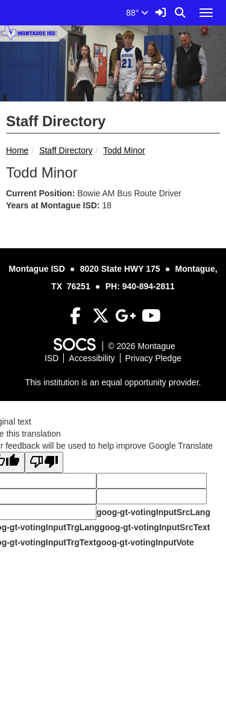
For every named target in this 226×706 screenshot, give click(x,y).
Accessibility (92, 358)
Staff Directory (65, 150)
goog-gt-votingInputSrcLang (153, 512)
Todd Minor (124, 150)
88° (137, 13)
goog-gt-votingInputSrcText (154, 527)
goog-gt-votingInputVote (144, 542)
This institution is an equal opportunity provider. (113, 382)
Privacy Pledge (153, 358)
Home (17, 150)
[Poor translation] (44, 462)
